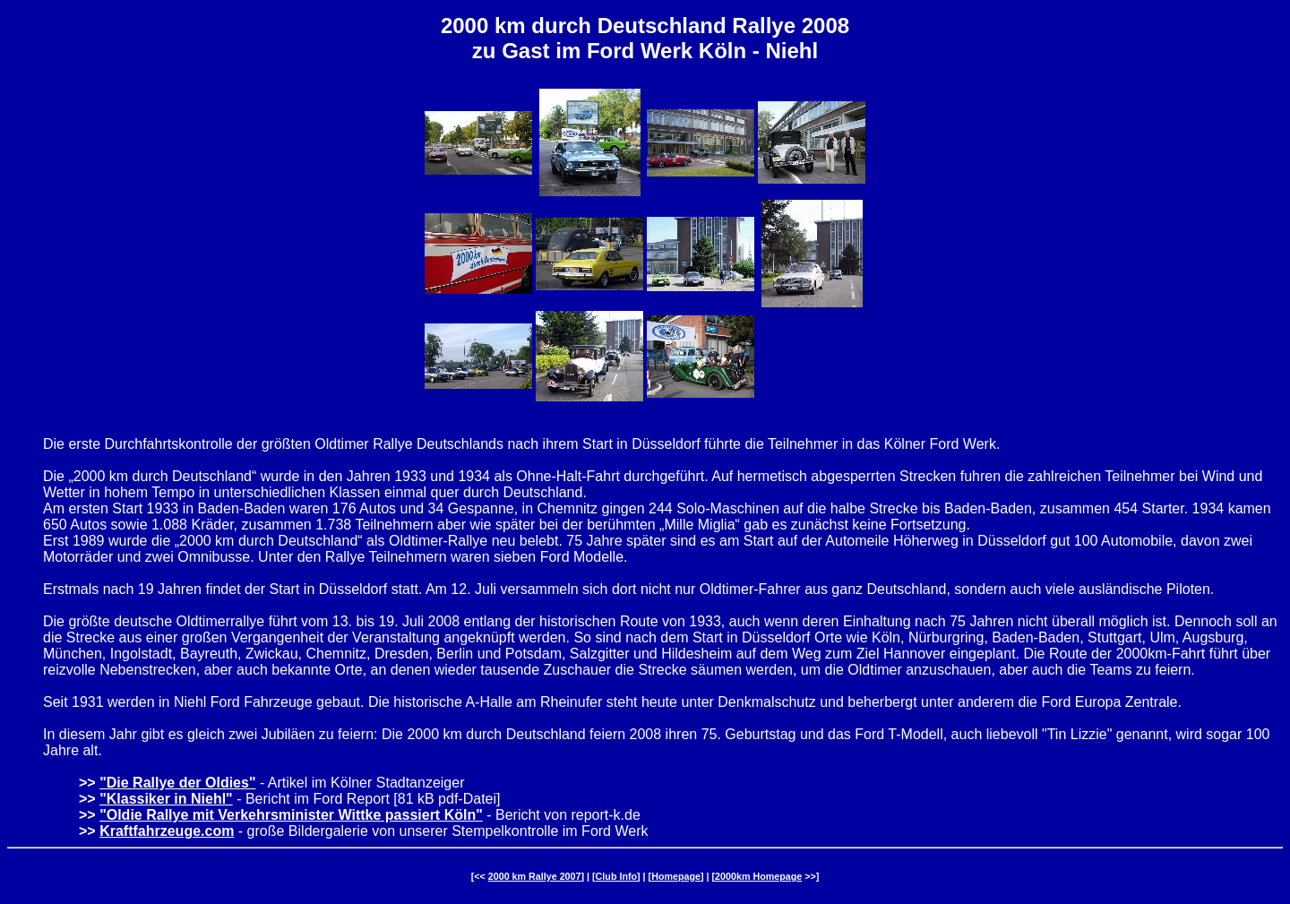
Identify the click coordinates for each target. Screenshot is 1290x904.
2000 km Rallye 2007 (534, 876)
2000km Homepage (758, 876)
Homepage (676, 876)
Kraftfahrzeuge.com (166, 831)
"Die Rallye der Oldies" (177, 782)
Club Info (616, 876)
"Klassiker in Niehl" (166, 798)
